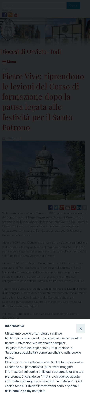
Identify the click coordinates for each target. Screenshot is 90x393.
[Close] (80, 328)
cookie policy (21, 391)
